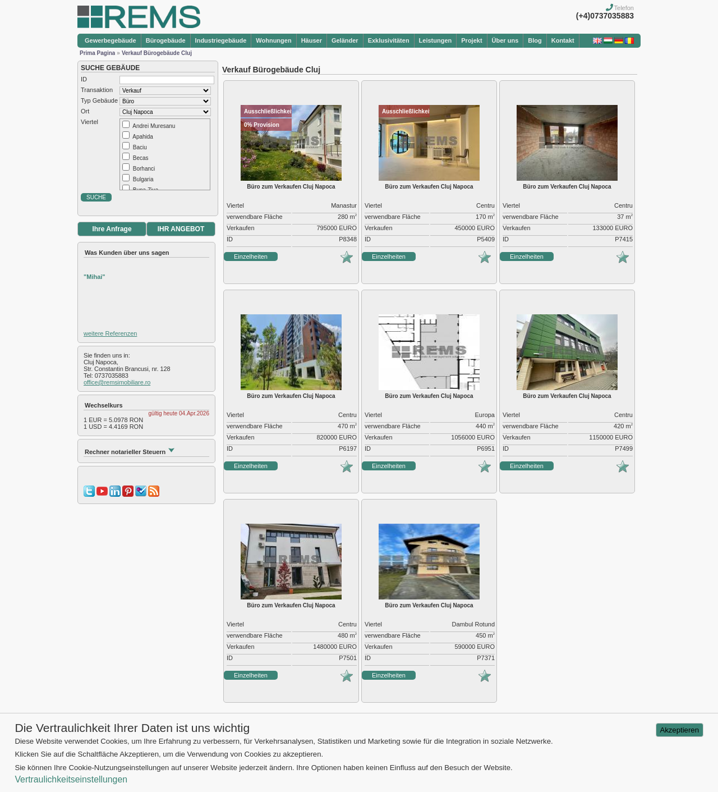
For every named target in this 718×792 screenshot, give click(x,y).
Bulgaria (143, 179)
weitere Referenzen (110, 333)
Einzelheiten (251, 256)
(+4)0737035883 (605, 15)
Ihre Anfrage (111, 229)
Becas (141, 158)
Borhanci (144, 169)
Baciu (140, 147)
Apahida (142, 137)
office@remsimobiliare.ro (117, 382)
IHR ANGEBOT (181, 229)
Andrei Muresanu (153, 126)
